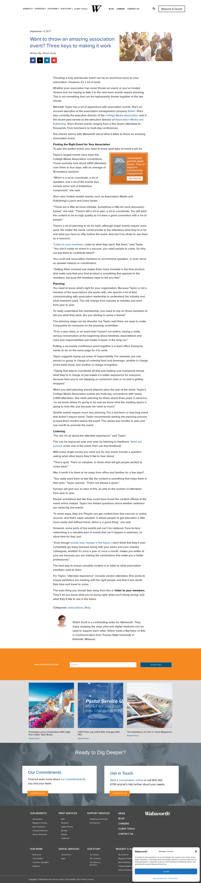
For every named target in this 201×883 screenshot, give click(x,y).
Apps (63, 858)
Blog (111, 8)
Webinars (36, 866)
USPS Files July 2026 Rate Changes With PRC (99, 733)
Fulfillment (65, 838)
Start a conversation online (126, 780)
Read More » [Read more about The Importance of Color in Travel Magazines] (133, 736)
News (121, 813)
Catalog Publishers (40, 830)
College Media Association (121, 115)
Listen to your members (68, 244)
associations (75, 607)
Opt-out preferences (160, 878)
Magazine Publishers (126, 858)
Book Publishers (39, 826)
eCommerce (66, 854)
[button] (196, 851)
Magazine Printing (40, 823)
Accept (166, 871)
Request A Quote (171, 9)
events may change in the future (90, 543)
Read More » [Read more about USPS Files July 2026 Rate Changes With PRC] (83, 738)
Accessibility (71, 879)
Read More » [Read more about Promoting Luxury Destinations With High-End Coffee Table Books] (34, 738)
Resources (37, 854)
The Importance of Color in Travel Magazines (149, 731)
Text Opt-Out (95, 823)
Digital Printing (67, 826)
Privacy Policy (173, 878)
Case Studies (38, 858)
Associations (38, 819)
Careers (120, 8)
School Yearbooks (40, 834)
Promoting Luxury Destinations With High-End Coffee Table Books (50, 733)
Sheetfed (64, 823)
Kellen (131, 111)
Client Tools (126, 828)
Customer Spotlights (41, 862)
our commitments (71, 779)
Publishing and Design (99, 819)
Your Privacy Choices (85, 879)
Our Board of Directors (95, 863)
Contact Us (133, 8)
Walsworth (47, 879)
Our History (94, 854)
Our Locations (95, 858)
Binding (64, 830)
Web (63, 819)
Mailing (64, 834)
